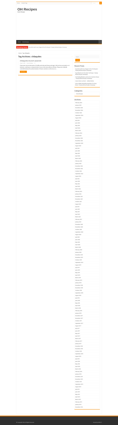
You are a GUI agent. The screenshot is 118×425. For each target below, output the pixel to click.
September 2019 (79, 262)
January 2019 (78, 282)
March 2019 (78, 277)
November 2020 (79, 227)
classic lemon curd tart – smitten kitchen (84, 81)
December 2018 (79, 285)
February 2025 (78, 102)
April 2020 (77, 244)
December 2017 (79, 315)
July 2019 (77, 267)
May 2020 (77, 242)
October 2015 (78, 381)
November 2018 (79, 287)
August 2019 (78, 265)
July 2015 (77, 389)
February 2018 (78, 310)
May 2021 (77, 211)
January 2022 (78, 194)
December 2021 (79, 196)
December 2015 (79, 376)
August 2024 (78, 117)
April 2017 (77, 336)
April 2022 (77, 186)
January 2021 (78, 221)
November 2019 (79, 257)
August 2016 (78, 356)
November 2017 (79, 318)
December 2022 (79, 166)
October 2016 (78, 351)
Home (18, 3)
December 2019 (79, 254)
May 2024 (77, 125)
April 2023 (77, 156)
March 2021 (78, 216)
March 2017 (78, 338)
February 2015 (78, 402)
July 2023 (77, 148)
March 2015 (78, 399)
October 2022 (78, 171)
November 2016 (79, 348)
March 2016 (78, 369)
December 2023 (79, 138)
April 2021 (77, 214)
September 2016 (79, 353)
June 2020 (77, 239)
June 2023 (77, 150)
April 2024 (77, 128)
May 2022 (77, 183)
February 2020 (78, 249)
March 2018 (78, 308)
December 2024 (79, 107)
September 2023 (79, 143)
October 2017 (78, 320)
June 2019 (77, 270)
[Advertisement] (59, 26)
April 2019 (77, 275)
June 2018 (77, 300)
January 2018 (78, 313)
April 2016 (77, 366)
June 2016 (77, 361)
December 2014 (79, 407)
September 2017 (79, 323)
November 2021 (79, 199)
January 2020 (78, 252)
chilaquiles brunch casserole (30, 61)
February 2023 (78, 161)
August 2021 (78, 204)
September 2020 (79, 232)
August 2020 (78, 234)
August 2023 (78, 145)
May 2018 (77, 303)
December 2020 (79, 224)
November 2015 (79, 379)
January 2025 (78, 105)
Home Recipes (25, 42)
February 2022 (78, 191)
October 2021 (78, 201)
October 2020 (78, 229)
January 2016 (78, 374)
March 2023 (78, 158)
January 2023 (78, 163)
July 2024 (77, 120)
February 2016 (78, 371)
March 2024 (78, 130)
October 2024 (78, 112)
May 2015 (77, 394)
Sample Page (24, 3)
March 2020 (78, 247)
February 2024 (78, 133)
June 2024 (77, 123)
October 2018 (78, 290)
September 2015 (79, 384)
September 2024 (79, 115)
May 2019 (77, 272)
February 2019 (78, 280)
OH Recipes (27, 9)
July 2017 (77, 328)
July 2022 (77, 178)
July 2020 (77, 237)
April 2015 (77, 397)
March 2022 (78, 189)
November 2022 (79, 168)
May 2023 (77, 153)
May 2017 (77, 333)
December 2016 (79, 346)
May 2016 (77, 364)
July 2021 (77, 206)
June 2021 (77, 209)
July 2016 (77, 358)
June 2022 (77, 181)
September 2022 (79, 173)
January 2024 (78, 135)
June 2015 (77, 391)
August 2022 (78, 176)
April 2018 (77, 305)
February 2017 (78, 341)
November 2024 (79, 110)
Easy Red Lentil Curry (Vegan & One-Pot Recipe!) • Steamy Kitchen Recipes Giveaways (48, 47)
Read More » (23, 71)
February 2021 (78, 219)
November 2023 (79, 140)
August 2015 (78, 386)
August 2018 (78, 295)
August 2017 (78, 325)
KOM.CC (100, 422)
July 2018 (77, 298)
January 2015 (78, 404)
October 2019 (78, 260)
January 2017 (78, 343)
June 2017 (77, 331)
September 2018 (79, 293)
